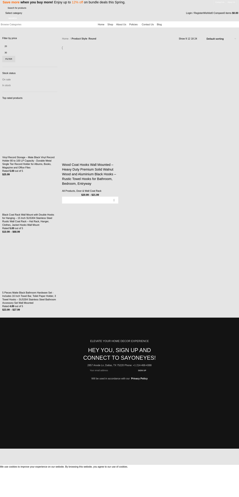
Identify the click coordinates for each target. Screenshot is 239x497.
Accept (6, 471)
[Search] (21, 8)
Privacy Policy (139, 378)
